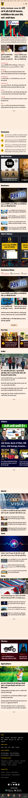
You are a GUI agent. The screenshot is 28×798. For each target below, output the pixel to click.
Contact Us (3, 772)
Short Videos (6, 234)
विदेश (18, 740)
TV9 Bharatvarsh (4, 761)
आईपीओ (6, 740)
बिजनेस (2, 738)
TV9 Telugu (17, 761)
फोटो (9, 747)
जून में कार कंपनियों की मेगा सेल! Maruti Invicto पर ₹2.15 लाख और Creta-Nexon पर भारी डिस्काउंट (17, 608)
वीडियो (13, 747)
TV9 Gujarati (9, 763)
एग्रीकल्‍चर (3, 742)
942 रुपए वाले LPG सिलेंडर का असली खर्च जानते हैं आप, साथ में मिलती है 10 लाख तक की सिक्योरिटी (16, 136)
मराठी (15, 1)
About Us (8, 772)
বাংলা (22, 1)
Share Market (4, 63)
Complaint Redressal (16, 775)
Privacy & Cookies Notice (5, 775)
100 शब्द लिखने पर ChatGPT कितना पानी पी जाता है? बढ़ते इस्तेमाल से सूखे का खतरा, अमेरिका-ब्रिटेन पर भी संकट (17, 560)
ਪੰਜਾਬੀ (25, 1)
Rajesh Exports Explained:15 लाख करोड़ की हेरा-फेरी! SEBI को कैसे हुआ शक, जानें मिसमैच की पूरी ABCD (16, 141)
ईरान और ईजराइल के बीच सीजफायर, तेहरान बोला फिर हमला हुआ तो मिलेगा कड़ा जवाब (16, 518)
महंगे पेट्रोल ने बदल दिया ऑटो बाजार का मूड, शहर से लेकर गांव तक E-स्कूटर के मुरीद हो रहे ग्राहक (16, 603)
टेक (21, 740)
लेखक (2, 747)
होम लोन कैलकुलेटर (5, 753)
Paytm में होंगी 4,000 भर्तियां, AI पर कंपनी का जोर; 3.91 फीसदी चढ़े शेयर (20, 57)
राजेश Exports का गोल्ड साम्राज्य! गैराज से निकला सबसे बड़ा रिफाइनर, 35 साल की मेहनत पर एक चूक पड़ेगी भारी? (16, 146)
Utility (2, 97)
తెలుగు (11, 1)
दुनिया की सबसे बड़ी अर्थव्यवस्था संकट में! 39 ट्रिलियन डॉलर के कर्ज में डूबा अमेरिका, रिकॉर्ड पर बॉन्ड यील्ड (17, 523)
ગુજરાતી (18, 1)
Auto (3, 576)
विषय (6, 747)
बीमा (2, 740)
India (2, 90)
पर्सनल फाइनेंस (13, 738)
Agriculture (6, 664)
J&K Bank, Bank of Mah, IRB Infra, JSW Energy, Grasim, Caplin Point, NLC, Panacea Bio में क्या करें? (13, 445)
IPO (1, 104)
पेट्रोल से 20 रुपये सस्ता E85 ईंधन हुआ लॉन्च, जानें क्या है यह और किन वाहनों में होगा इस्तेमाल (16, 614)
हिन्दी (2, 1)
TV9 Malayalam (4, 765)
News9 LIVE (14, 765)
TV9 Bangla (3, 763)
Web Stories (6, 156)
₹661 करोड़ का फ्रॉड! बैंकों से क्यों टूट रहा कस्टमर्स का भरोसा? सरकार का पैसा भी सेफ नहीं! (9, 463)
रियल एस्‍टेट (11, 740)
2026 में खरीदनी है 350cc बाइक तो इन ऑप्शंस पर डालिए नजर (9, 658)
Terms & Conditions (5, 777)
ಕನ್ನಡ (8, 1)
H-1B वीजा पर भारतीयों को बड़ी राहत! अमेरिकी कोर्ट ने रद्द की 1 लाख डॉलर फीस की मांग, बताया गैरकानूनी (14, 512)
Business (3, 70)
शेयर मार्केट (7, 738)
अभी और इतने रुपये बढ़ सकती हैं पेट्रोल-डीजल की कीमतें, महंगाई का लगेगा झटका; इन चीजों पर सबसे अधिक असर (15, 151)
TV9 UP (9, 765)
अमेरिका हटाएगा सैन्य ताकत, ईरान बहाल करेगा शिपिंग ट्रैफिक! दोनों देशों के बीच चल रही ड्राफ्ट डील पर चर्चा (17, 529)
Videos (4, 422)
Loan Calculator (5, 750)
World (3, 491)
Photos (4, 641)
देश (15, 740)
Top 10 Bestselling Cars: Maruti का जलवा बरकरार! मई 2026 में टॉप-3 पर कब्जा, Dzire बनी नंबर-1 (13, 597)
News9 (5, 1)
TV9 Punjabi (14, 763)
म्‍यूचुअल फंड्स (20, 738)
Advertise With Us (14, 772)
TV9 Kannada (22, 761)
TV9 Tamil (20, 763)
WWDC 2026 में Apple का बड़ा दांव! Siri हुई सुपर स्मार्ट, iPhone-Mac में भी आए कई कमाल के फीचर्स (13, 554)
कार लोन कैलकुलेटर (5, 755)
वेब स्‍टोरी (17, 747)
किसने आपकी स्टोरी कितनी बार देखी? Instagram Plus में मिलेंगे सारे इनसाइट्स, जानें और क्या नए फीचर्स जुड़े (17, 566)
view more (13, 325)
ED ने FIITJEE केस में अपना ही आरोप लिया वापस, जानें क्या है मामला (17, 571)
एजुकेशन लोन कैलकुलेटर (15, 755)
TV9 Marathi (11, 761)
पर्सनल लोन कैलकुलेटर (14, 753)
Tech (3, 533)
